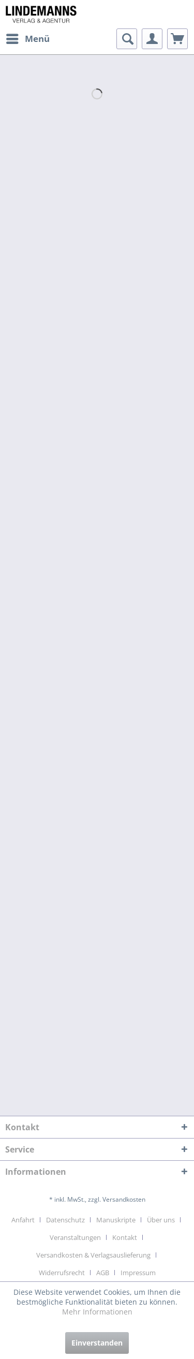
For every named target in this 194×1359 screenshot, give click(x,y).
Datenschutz (65, 1219)
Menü (28, 38)
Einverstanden (97, 1343)
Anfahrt (23, 1219)
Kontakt (124, 1237)
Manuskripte (116, 1219)
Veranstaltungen (75, 1237)
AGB (102, 1272)
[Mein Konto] (152, 38)
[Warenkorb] (177, 38)
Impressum (138, 1272)
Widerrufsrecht (62, 1272)
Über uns (161, 1219)
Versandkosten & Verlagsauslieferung (93, 1255)
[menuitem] (27, 38)
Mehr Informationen (97, 1312)
